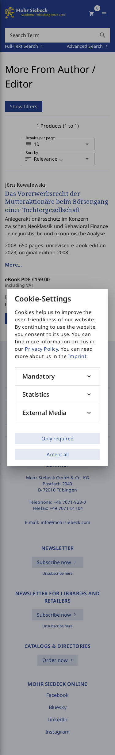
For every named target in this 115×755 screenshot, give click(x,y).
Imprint (77, 356)
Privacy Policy (41, 349)
